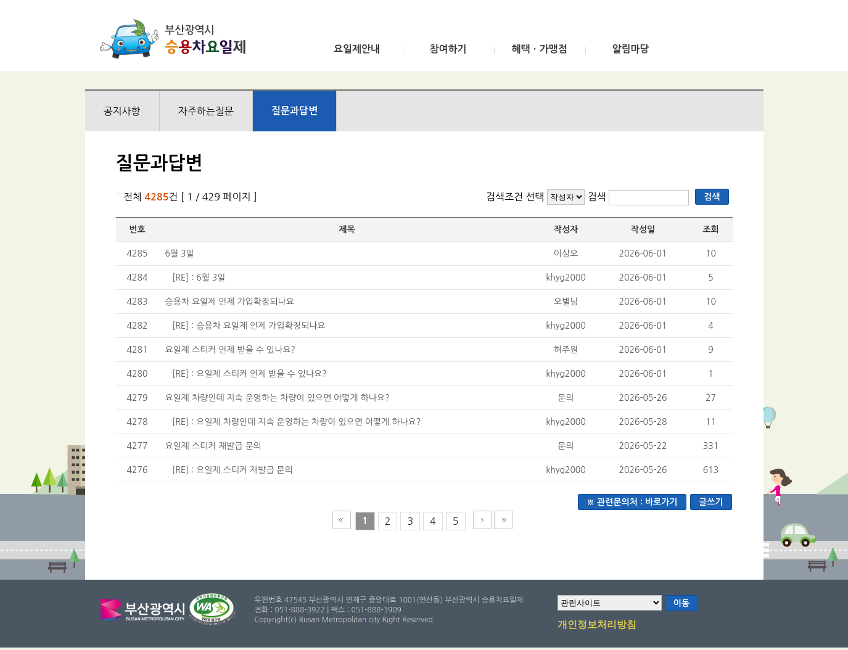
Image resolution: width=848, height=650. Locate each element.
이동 (681, 603)
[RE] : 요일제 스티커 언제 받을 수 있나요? (249, 373)
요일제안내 (357, 49)
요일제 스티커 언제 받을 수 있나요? (230, 349)
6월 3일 (179, 253)
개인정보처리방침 (597, 625)
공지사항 (122, 111)
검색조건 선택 (515, 197)
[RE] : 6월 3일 (198, 277)
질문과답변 (294, 110)
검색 (598, 197)
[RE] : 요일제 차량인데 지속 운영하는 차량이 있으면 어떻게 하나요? (296, 422)
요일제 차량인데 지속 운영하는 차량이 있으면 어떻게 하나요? (277, 397)
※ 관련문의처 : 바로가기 (632, 502)
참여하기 (447, 49)
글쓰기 (711, 502)
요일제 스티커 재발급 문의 (213, 446)
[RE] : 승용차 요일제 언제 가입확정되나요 (248, 325)
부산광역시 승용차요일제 (176, 38)
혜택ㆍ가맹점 (539, 49)
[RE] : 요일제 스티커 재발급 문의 (232, 470)
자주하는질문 (206, 111)
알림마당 (630, 49)
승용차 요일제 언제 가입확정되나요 (229, 301)
